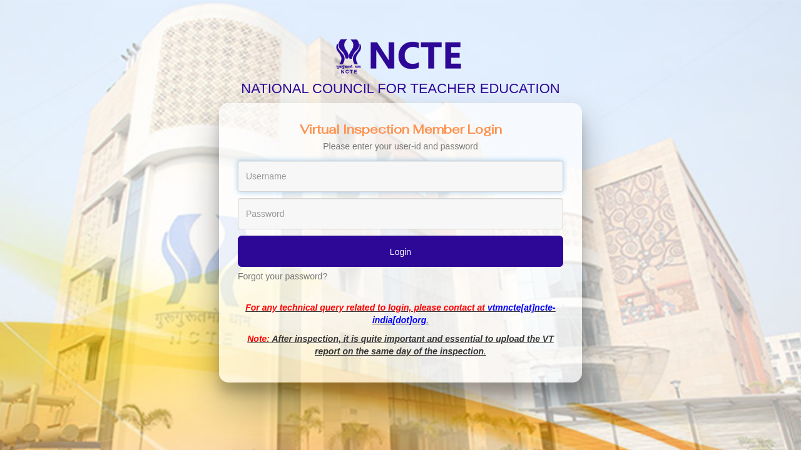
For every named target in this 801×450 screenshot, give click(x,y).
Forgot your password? (282, 276)
